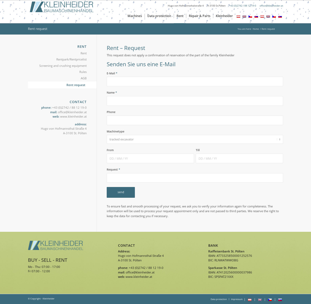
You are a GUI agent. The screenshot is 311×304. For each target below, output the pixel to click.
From (110, 150)
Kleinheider (49, 298)
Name (112, 92)
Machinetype (115, 131)
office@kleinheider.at (271, 5)
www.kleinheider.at (73, 116)
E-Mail (112, 73)
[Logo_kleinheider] (61, 11)
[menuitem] (135, 16)
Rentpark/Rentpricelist (71, 59)
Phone (111, 112)
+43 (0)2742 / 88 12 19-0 (242, 5)
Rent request (37, 29)
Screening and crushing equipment (63, 66)
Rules (83, 72)
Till (198, 150)
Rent (84, 53)
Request (113, 169)
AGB (84, 78)
